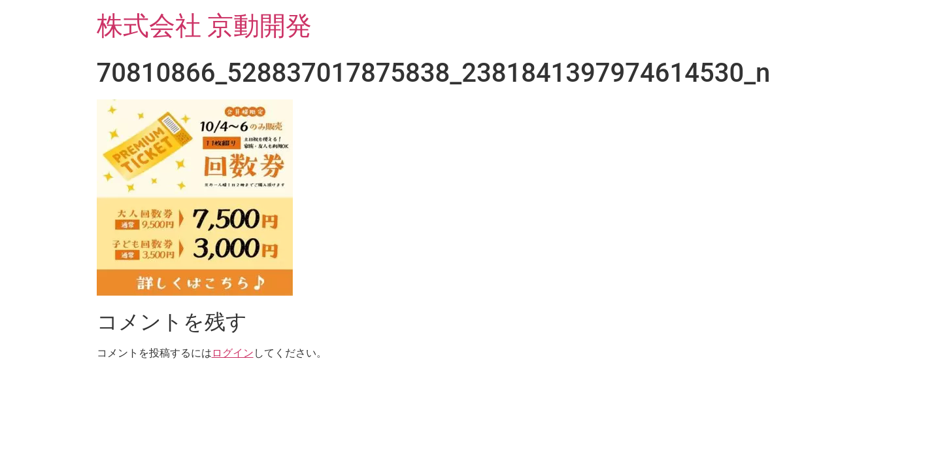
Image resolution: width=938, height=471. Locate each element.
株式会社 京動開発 (204, 25)
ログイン (233, 353)
